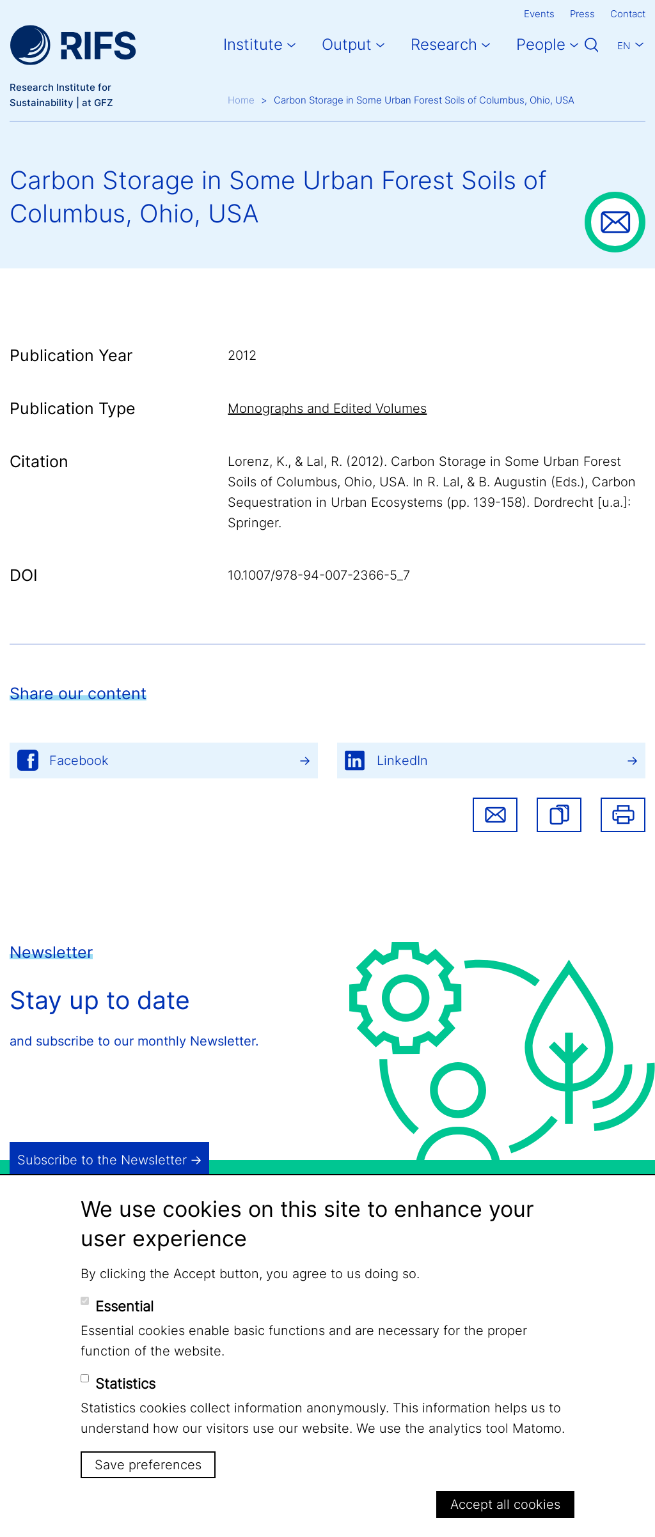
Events (539, 14)
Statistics (125, 1384)
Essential (124, 1306)
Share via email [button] (495, 815)
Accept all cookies (505, 1504)
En (623, 46)
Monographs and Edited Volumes (327, 408)
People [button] (540, 44)
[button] (559, 815)
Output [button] (347, 44)
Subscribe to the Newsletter (102, 1160)
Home (241, 100)
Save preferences (148, 1464)
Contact (627, 14)
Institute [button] (253, 44)
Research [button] (444, 44)
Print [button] (623, 815)
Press (582, 14)
